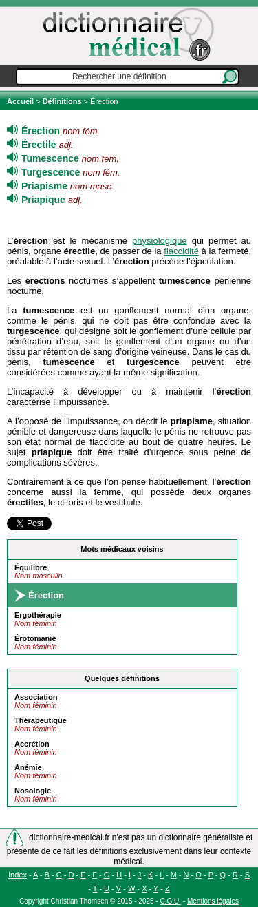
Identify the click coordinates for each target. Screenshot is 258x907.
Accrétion (32, 744)
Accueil (21, 101)
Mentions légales (213, 901)
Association (35, 697)
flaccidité (181, 251)
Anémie (28, 767)
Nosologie (32, 790)
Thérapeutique (40, 720)
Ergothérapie (37, 615)
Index (17, 874)
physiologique (159, 241)
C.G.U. (171, 901)
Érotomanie (35, 638)
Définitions (62, 101)
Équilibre (30, 567)
